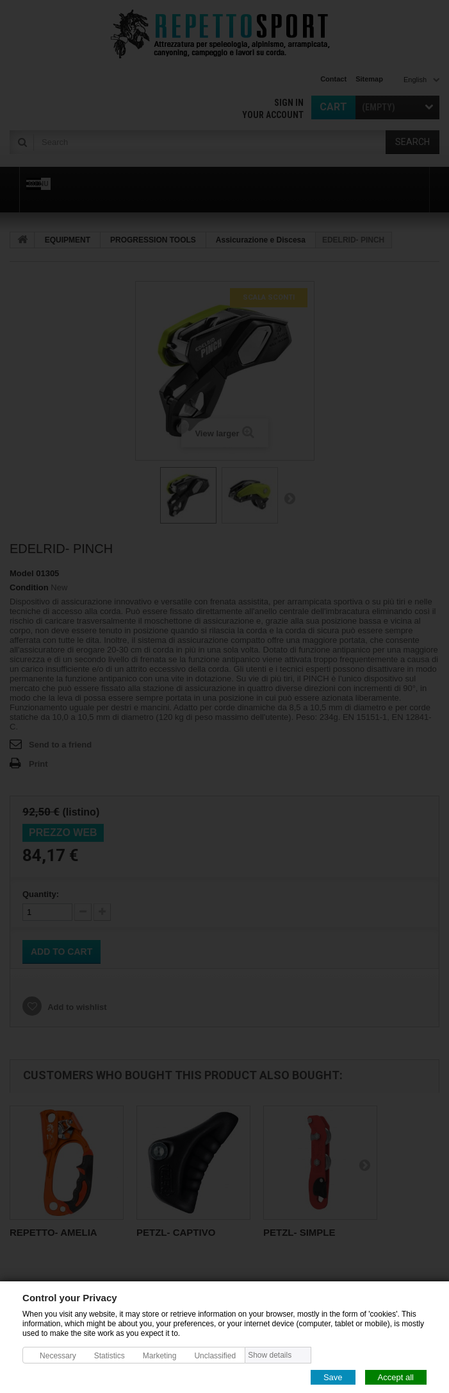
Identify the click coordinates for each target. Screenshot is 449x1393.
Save (333, 1376)
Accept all (396, 1376)
